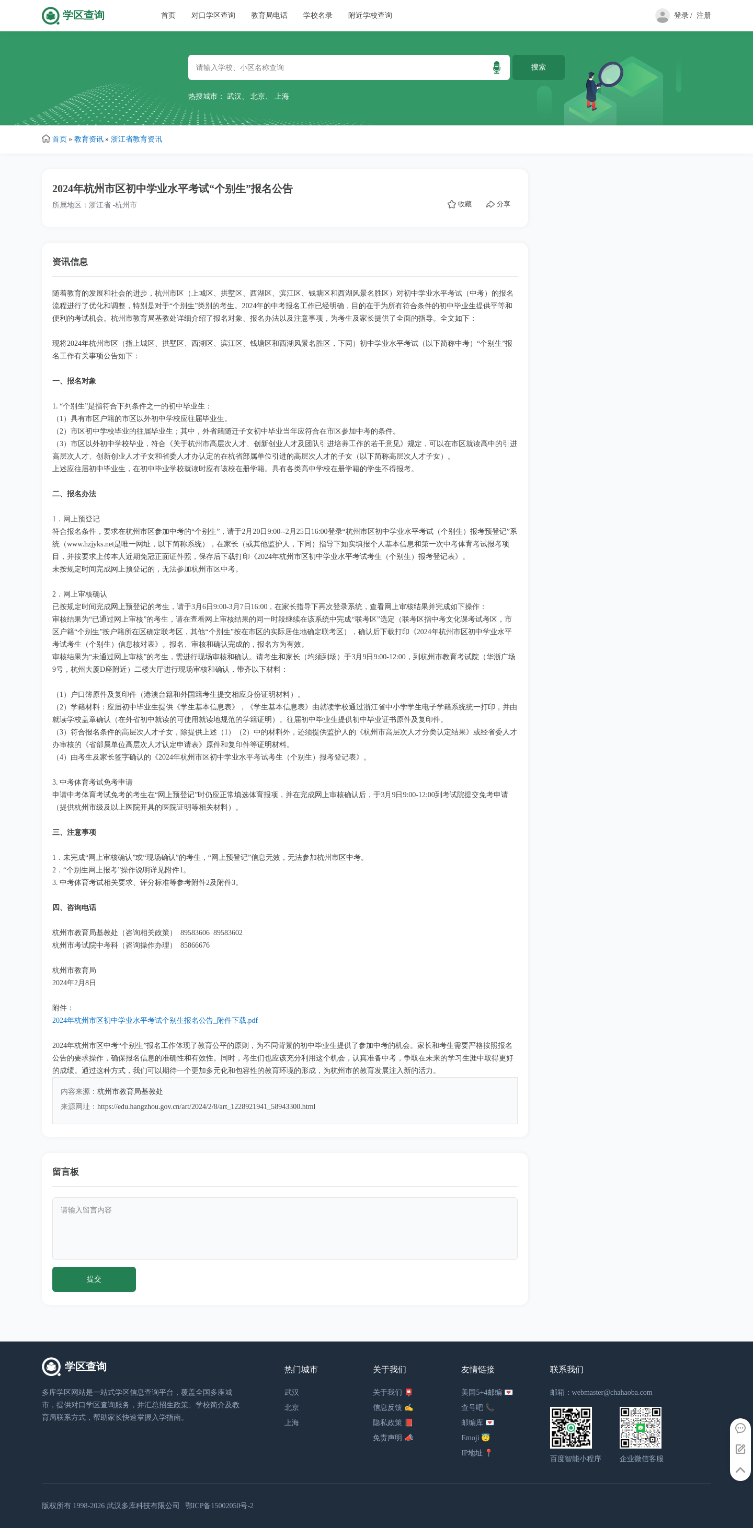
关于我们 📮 (393, 1392)
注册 (704, 15)
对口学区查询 (213, 15)
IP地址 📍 (477, 1453)
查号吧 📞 (477, 1408)
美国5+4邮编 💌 (486, 1392)
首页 (168, 15)
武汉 (234, 96)
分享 (498, 204)
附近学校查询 (370, 15)
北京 (257, 96)
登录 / (683, 15)
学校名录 (318, 15)
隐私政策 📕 (393, 1423)
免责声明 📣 (393, 1438)
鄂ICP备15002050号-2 (219, 1506)
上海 (282, 96)
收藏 (460, 204)
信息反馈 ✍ (393, 1408)
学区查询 (84, 15)
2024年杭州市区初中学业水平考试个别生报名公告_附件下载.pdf (155, 1020)
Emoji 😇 (475, 1438)
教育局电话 (269, 15)
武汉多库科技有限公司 (143, 1506)
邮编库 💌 (477, 1423)
